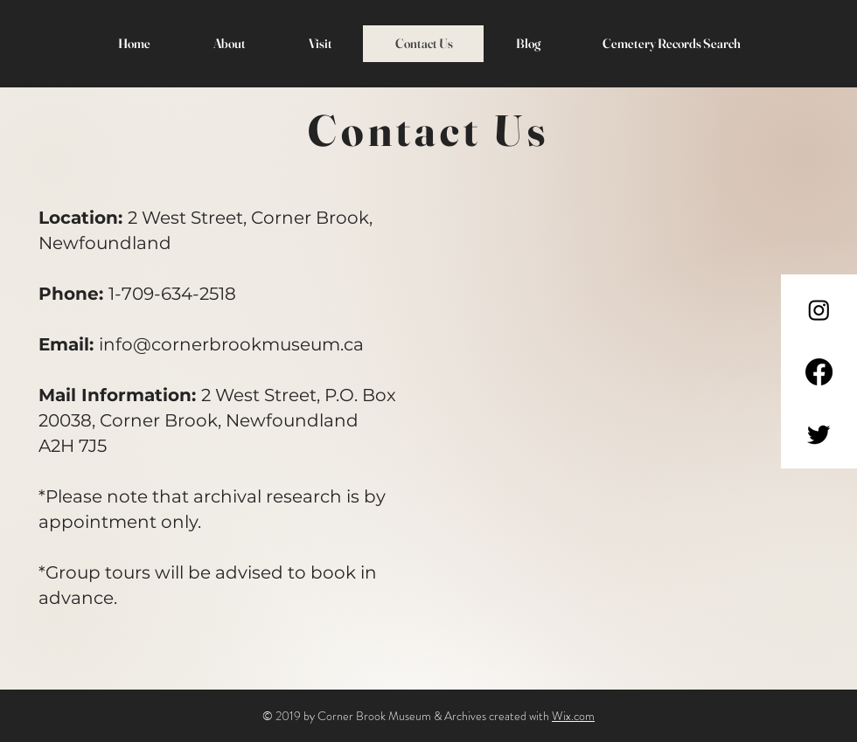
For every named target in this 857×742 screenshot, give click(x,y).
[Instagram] (819, 309)
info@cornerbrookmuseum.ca (231, 344)
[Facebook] (819, 371)
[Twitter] (819, 433)
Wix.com (573, 716)
